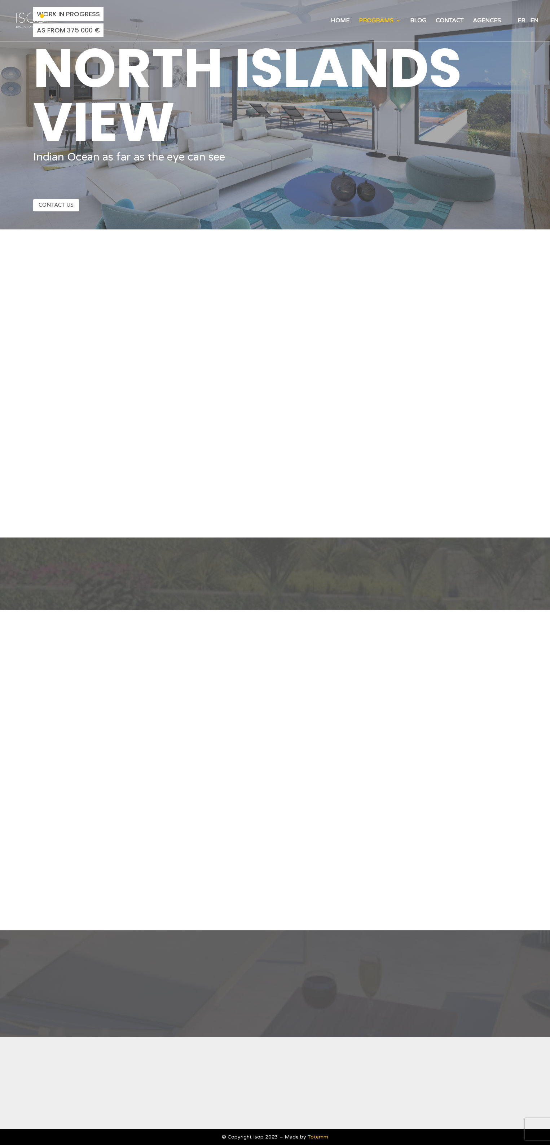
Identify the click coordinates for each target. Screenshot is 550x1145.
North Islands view (247, 95)
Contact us (56, 205)
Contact (449, 21)
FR (521, 21)
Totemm (318, 1137)
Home (340, 21)
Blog (418, 21)
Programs (376, 21)
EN (534, 21)
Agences (487, 21)
